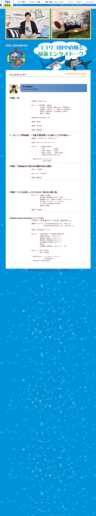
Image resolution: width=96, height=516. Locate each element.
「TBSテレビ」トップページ (7, 2)
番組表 (7, 5)
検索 (21, 5)
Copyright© (24, 270)
